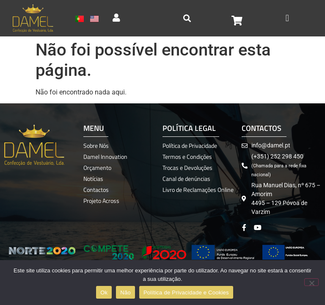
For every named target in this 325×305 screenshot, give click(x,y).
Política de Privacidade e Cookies (186, 292)
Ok (103, 292)
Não (125, 292)
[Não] (311, 282)
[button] (287, 18)
